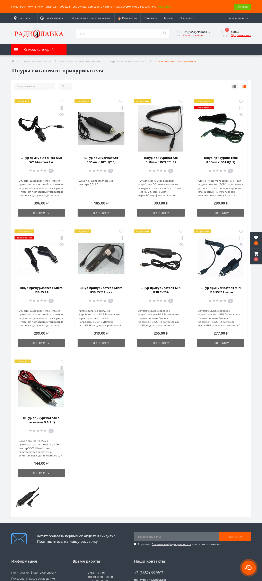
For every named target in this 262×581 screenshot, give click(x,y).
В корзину (41, 212)
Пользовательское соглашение (33, 578)
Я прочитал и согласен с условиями (179, 544)
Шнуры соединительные (37, 60)
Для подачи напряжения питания (79, 60)
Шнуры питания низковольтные (127, 60)
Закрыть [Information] (242, 6)
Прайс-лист (187, 17)
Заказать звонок (193, 35)
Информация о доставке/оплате (91, 17)
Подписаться (235, 536)
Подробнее (163, 6)
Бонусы (168, 17)
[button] (256, 256)
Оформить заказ (241, 35)
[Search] (164, 33)
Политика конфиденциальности (171, 544)
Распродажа (127, 18)
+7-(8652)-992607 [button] (150, 572)
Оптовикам (150, 17)
